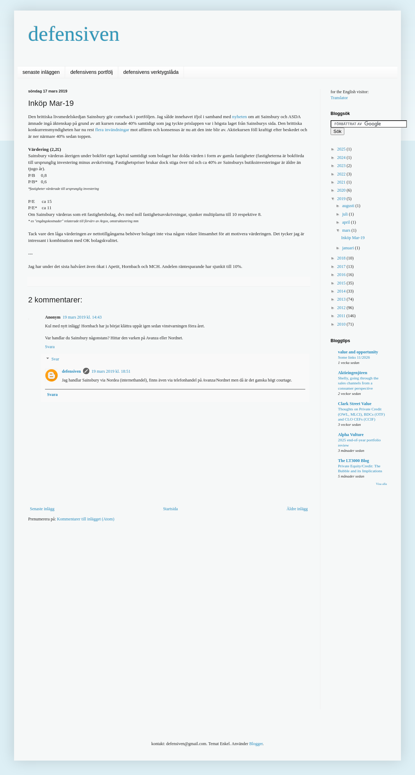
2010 (342, 324)
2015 (342, 283)
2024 (342, 157)
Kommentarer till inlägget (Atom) (85, 519)
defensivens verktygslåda (151, 72)
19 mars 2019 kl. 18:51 (110, 371)
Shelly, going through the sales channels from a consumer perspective (358, 383)
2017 (342, 266)
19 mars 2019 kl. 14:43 (82, 317)
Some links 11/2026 (354, 357)
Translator (339, 97)
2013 (342, 299)
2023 (342, 165)
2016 (342, 274)
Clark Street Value (354, 403)
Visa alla (381, 484)
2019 (342, 198)
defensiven (74, 33)
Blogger (256, 743)
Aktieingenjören (352, 372)
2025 (342, 149)
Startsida (170, 508)
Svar (55, 359)
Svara (50, 346)
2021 (342, 182)
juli (345, 214)
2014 (342, 291)
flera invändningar (112, 129)
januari (348, 247)
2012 (342, 307)
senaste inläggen (41, 72)
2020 (342, 190)
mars (346, 230)
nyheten (239, 116)
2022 (342, 174)
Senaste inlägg (42, 508)
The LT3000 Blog (353, 460)
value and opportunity (358, 352)
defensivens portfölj (91, 72)
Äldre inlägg (297, 508)
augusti (349, 205)
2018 (342, 258)
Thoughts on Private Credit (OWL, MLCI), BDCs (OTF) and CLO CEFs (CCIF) (361, 414)
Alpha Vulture (351, 434)
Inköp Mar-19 (353, 237)
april (346, 222)
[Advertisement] (156, 548)
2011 (342, 315)
